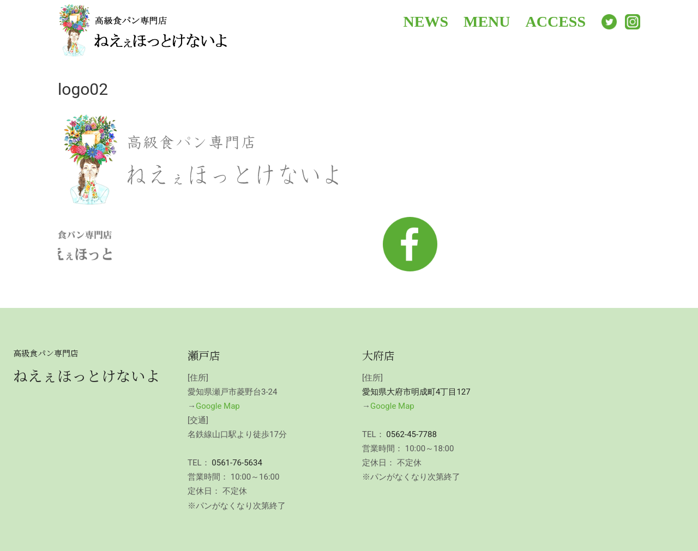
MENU (487, 21)
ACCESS (556, 21)
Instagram (632, 22)
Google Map (218, 406)
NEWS (426, 21)
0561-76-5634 (237, 463)
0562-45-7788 (411, 434)
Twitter (609, 22)
